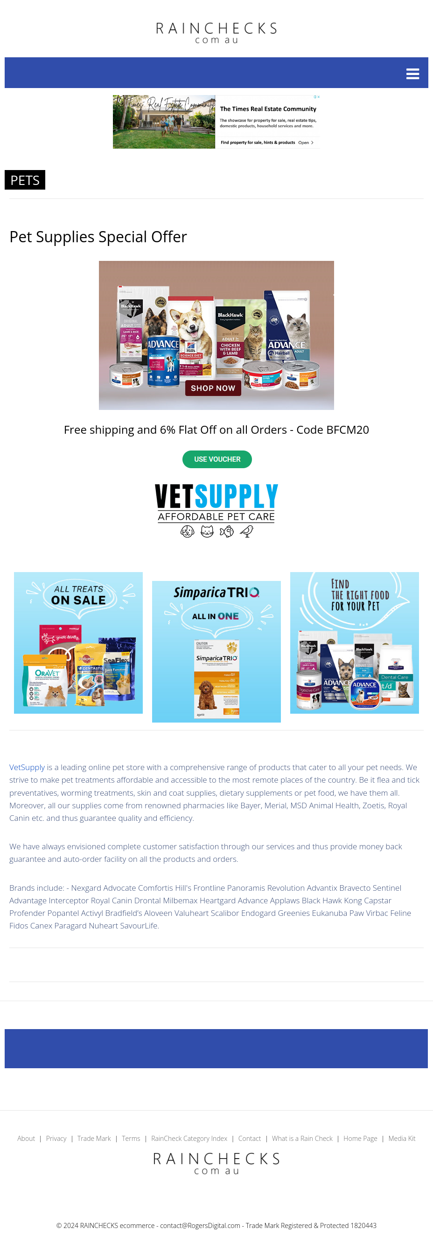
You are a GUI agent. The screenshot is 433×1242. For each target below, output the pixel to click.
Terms (131, 1138)
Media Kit (401, 1138)
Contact (249, 1138)
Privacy (56, 1138)
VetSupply (27, 767)
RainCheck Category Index (189, 1138)
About (26, 1138)
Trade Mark (94, 1138)
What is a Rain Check (302, 1138)
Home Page (360, 1138)
